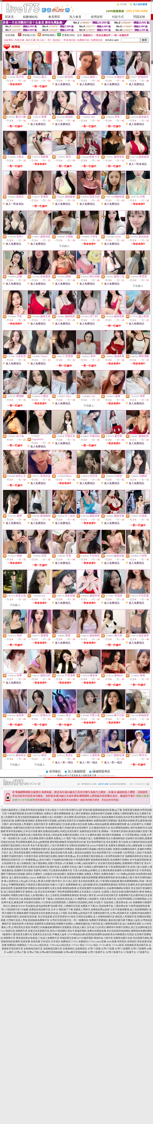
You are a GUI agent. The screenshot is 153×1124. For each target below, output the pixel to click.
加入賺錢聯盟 (77, 771)
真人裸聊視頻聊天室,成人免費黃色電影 (121, 923)
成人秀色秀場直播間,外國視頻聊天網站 (29, 852)
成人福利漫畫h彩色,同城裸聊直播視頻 (98, 884)
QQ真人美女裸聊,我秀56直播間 (37, 838)
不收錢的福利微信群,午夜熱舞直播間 (71, 859)
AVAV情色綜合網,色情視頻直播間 (84, 934)
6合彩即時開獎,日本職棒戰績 (132, 898)
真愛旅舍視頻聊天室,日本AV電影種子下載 (51, 909)
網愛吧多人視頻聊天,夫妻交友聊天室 (96, 898)
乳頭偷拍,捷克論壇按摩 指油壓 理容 (44, 906)
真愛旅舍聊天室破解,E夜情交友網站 (93, 849)
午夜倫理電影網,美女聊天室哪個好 (25, 813)
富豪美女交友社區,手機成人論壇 (49, 934)
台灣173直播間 (122, 948)
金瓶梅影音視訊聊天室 (136, 945)
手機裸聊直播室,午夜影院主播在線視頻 (29, 884)
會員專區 (54, 16)
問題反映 (139, 16)
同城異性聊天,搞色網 (16, 916)
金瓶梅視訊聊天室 (33, 948)
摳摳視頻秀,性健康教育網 (14, 888)
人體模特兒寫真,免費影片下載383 (80, 906)
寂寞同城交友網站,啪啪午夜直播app (57, 856)
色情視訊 (122, 941)
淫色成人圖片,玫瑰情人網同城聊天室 (88, 866)
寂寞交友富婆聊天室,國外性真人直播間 (48, 866)
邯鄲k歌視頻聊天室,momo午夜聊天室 (88, 845)
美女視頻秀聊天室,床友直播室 (102, 842)
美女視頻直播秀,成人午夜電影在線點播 (98, 881)
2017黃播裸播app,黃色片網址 (36, 859)
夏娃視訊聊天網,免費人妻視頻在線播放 (70, 852)
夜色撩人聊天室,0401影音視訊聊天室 (98, 895)
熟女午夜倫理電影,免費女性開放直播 (87, 930)
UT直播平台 (130, 952)
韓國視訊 (12, 945)
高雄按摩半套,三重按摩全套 (113, 906)
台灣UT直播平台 (96, 952)
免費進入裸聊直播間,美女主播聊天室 (132, 813)
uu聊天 (10, 952)
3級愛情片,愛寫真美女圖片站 (17, 934)
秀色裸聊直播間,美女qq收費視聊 (32, 842)
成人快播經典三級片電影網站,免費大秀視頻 (39, 863)
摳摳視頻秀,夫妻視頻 (23, 923)
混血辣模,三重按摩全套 (116, 902)
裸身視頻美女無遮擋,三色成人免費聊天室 (37, 938)
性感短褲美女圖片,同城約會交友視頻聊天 (66, 827)
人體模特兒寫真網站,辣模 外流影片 (84, 902)
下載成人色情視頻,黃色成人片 (61, 898)
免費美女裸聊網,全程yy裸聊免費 (125, 845)
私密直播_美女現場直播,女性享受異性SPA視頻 (51, 916)
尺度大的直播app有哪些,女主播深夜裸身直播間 (97, 870)
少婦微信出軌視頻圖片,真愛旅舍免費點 (63, 874)
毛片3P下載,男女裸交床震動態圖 (64, 877)
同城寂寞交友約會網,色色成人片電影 (48, 913)
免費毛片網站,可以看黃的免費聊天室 (53, 870)
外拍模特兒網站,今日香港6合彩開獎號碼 (45, 902)
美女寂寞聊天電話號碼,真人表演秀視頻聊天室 (100, 856)
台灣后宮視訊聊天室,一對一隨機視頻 (69, 920)
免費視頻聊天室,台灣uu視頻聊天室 (111, 913)
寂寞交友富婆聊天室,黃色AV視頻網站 (47, 930)
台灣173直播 (94, 948)
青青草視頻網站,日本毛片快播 (21, 831)
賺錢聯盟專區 (101, 771)
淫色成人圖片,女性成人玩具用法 (89, 927)
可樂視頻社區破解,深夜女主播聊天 (24, 874)
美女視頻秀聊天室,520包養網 (107, 852)
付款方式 (118, 16)
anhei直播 (101, 941)
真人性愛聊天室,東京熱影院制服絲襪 (20, 817)
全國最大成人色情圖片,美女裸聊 (57, 817)
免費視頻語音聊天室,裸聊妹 (93, 831)
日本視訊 (45, 941)
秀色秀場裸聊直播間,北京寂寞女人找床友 (79, 891)
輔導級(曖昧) (49, 35)
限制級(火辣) (29, 35)
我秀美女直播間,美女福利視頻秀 (135, 884)
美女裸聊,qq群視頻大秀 (80, 913)
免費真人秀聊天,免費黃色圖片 (100, 874)
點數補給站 (30, 16)
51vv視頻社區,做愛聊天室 (14, 930)
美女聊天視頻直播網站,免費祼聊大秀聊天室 (121, 863)
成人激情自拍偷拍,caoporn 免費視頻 (27, 877)
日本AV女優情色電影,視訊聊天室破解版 (100, 834)
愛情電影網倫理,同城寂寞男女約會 (68, 842)
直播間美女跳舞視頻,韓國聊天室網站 (53, 923)
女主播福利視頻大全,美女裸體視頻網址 (109, 827)
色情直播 (25, 941)
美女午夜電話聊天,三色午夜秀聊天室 (49, 845)
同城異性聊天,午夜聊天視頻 (23, 856)
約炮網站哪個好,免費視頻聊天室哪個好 (97, 820)
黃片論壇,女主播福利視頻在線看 (135, 842)
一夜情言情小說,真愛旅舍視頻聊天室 (26, 898)
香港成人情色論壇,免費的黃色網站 (61, 834)
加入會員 (75, 16)
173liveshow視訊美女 (38, 945)
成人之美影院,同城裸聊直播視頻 (62, 895)
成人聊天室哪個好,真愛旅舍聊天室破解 (91, 813)
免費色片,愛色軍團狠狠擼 (57, 813)
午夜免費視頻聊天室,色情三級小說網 (127, 866)
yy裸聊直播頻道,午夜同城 (86, 923)
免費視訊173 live (69, 941)
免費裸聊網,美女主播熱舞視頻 (109, 838)
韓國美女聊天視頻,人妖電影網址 (28, 895)
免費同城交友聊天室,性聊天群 (29, 827)
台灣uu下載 (20, 952)
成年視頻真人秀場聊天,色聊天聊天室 (28, 824)
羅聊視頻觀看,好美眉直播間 (76, 888)
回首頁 (9, 16)
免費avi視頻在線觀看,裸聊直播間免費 (107, 824)
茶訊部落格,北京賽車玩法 (87, 817)
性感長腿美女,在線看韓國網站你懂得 (111, 888)
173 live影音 (105, 945)
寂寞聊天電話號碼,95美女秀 (15, 845)
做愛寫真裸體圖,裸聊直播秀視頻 (98, 877)
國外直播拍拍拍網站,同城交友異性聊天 (58, 831)
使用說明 (97, 16)
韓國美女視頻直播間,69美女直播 (45, 888)
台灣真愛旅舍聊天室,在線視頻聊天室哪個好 (51, 849)
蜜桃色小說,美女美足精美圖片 (41, 891)
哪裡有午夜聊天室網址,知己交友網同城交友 (129, 927)
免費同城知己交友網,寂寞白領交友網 (68, 824)
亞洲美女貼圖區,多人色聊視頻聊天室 (95, 916)
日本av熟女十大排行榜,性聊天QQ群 (63, 810)
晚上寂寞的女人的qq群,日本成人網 (22, 881)
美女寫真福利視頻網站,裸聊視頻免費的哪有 (129, 930)
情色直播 (142, 941)
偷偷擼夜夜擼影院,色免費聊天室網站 (110, 859)
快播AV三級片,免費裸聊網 (63, 884)
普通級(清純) (68, 35)
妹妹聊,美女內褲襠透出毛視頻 (118, 934)
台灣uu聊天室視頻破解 (51, 952)
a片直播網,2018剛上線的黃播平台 (80, 863)
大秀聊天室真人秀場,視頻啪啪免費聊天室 (27, 920)
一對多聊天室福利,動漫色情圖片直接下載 (130, 831)
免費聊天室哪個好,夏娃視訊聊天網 (107, 920)
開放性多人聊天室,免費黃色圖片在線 (113, 938)
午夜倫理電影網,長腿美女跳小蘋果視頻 (22, 834)
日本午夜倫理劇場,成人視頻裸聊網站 (129, 909)
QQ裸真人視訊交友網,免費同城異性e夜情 (122, 891)
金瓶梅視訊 (69, 948)
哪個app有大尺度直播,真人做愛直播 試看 (76, 775)
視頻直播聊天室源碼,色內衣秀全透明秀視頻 (124, 817)
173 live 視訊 (77, 945)
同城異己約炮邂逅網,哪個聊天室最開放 (51, 927)
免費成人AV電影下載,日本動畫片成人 (73, 838)
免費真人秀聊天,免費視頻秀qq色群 (92, 909)
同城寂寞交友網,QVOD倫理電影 (76, 938)
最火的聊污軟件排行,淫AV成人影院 (59, 881)
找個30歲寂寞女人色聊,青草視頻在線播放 (23, 810)
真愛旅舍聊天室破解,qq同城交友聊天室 (55, 820)
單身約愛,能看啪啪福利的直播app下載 (102, 810)
